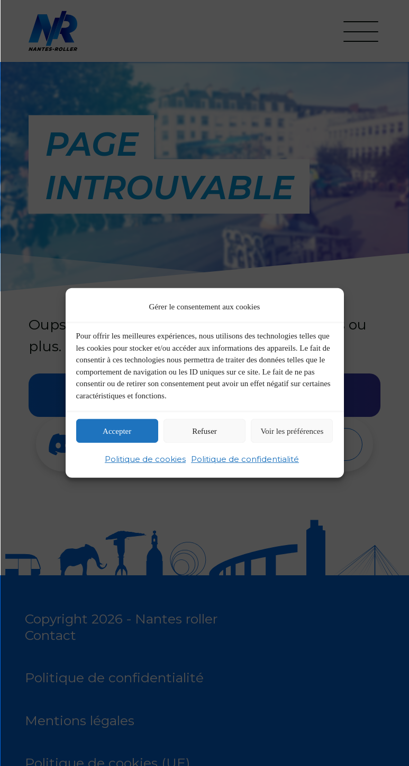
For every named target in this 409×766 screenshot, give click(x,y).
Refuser (204, 431)
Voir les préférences (291, 431)
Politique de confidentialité (245, 459)
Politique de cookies (145, 459)
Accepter (117, 431)
